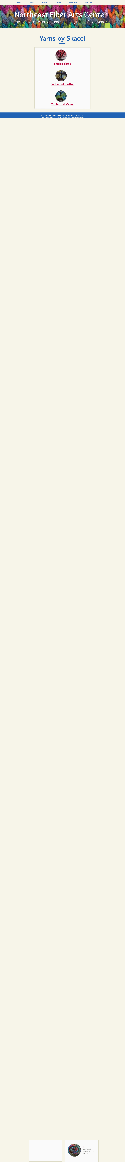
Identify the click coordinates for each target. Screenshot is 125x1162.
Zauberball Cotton (62, 84)
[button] (32, 2)
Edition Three (62, 63)
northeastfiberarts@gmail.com (73, 117)
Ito (84, 1147)
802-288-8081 (51, 117)
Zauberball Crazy (62, 104)
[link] (107, 24)
